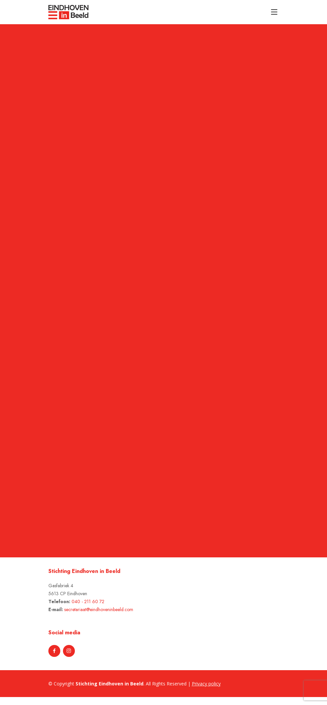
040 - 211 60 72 (88, 601)
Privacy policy (206, 683)
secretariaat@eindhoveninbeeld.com (98, 609)
